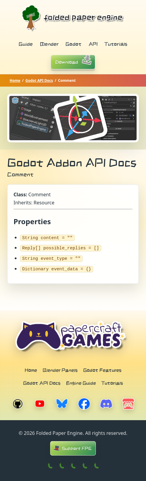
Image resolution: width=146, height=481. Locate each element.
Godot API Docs (39, 80)
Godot (73, 43)
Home (15, 80)
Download (75, 61)
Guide (26, 43)
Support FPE (72, 447)
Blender (49, 43)
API (93, 43)
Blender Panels (60, 369)
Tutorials (116, 43)
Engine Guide (81, 382)
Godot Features (102, 369)
